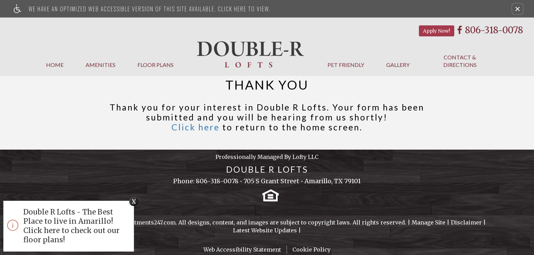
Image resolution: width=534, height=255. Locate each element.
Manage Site (428, 222)
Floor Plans (155, 64)
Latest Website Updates (265, 230)
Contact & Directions (460, 61)
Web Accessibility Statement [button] (242, 249)
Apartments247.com (148, 222)
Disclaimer (466, 222)
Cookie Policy (311, 249)
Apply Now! (436, 31)
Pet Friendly (345, 64)
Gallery (398, 64)
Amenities (100, 64)
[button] (517, 8)
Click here (195, 127)
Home (55, 64)
